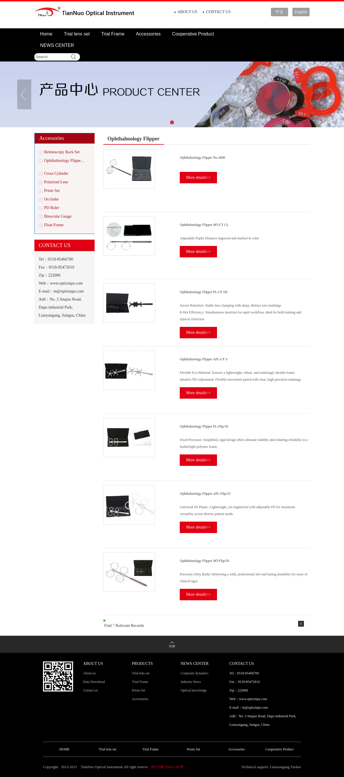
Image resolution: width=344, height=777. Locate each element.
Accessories (148, 33)
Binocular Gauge (57, 216)
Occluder (51, 199)
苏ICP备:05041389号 (167, 767)
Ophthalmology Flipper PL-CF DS (204, 292)
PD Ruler (51, 208)
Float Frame (54, 225)
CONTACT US (218, 12)
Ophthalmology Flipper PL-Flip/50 (204, 426)
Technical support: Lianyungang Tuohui (271, 767)
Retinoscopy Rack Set (62, 152)
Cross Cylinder (56, 173)
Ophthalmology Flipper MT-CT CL (204, 225)
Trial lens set (77, 33)
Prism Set (52, 190)
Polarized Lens (56, 182)
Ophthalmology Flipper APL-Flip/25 (205, 494)
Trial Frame (112, 33)
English (301, 12)
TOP (172, 646)
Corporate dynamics (194, 673)
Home (46, 33)
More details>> (198, 177)
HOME (64, 749)
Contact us (90, 690)
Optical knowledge (194, 690)
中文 (279, 12)
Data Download (94, 682)
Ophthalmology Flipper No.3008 (202, 158)
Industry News (191, 682)
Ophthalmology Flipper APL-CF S (203, 359)
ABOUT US (187, 12)
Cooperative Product (193, 33)
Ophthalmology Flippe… (64, 160)
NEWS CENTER (57, 45)
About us (89, 673)
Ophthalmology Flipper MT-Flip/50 (204, 561)
